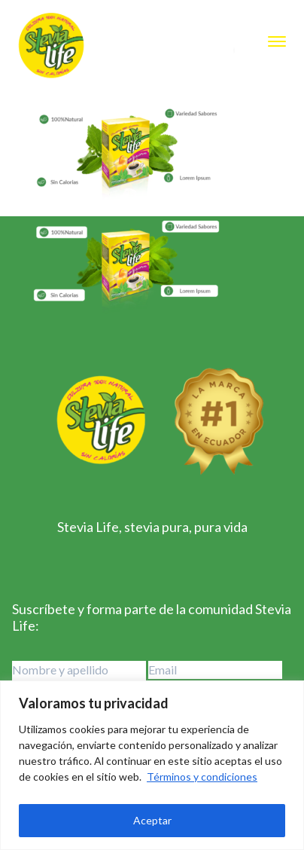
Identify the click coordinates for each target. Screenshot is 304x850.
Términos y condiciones (202, 776)
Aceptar (152, 820)
